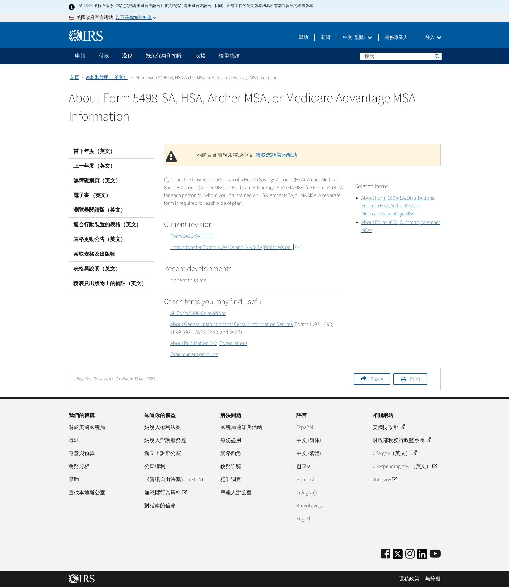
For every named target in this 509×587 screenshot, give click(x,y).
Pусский (305, 479)
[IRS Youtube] (435, 554)
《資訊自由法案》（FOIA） (175, 479)
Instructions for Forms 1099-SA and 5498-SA (216, 247)
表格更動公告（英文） (99, 239)
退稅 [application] (127, 55)
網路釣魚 (230, 453)
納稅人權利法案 (162, 427)
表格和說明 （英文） (107, 77)
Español (304, 427)
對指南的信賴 (160, 505)
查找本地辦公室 (87, 492)
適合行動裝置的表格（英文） (107, 224)
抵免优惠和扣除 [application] (164, 55)
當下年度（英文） (94, 151)
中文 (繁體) (357, 37)
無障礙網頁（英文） (96, 180)
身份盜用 (230, 440)
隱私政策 (409, 579)
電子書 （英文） (92, 195)
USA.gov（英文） (395, 453)
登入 (433, 37)
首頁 (74, 77)
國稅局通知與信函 (241, 427)
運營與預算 (82, 453)
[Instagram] (410, 554)
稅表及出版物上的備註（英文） (110, 283)
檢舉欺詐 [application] (229, 55)
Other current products (194, 354)
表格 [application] (200, 55)
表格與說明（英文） (96, 268)
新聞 (325, 37)
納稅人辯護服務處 (165, 440)
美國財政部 (389, 427)
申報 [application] (80, 55)
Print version (283, 247)
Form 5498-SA (191, 236)
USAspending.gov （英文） (405, 466)
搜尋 (436, 56)
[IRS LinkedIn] (422, 556)
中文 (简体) (308, 440)
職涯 (74, 440)
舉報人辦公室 (236, 492)
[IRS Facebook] (385, 554)
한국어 (304, 466)
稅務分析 (79, 466)
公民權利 (154, 466)
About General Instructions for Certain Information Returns (231, 324)
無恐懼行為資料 (165, 492)
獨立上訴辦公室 (162, 453)
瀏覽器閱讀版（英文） (99, 210)
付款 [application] (104, 55)
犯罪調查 (230, 479)
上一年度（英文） (94, 166)
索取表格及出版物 (94, 254)
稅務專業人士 (398, 37)
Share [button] (376, 379)
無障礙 (433, 579)
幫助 (303, 37)
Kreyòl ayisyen (311, 505)
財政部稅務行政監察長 (402, 440)
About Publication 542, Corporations (208, 343)
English (303, 518)
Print (415, 379)
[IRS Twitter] (398, 556)
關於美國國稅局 (87, 427)
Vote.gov (385, 479)
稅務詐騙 (230, 466)
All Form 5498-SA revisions (198, 313)
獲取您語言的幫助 (276, 155)
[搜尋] (401, 56)
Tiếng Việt (306, 492)
